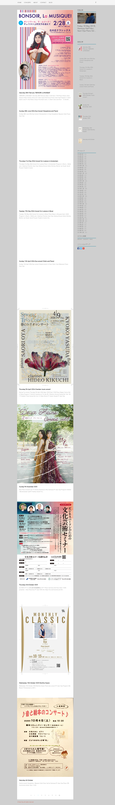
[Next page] (55, 795)
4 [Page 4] (48, 795)
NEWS (91, 239)
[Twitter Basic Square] (81, 248)
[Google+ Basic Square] (83, 248)
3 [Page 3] (45, 795)
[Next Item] (93, 18)
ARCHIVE (79, 239)
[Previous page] (34, 795)
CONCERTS (86, 239)
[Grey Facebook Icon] (96, 2)
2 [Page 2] (41, 795)
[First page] (31, 795)
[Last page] (59, 795)
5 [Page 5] (52, 795)
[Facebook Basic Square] (78, 248)
